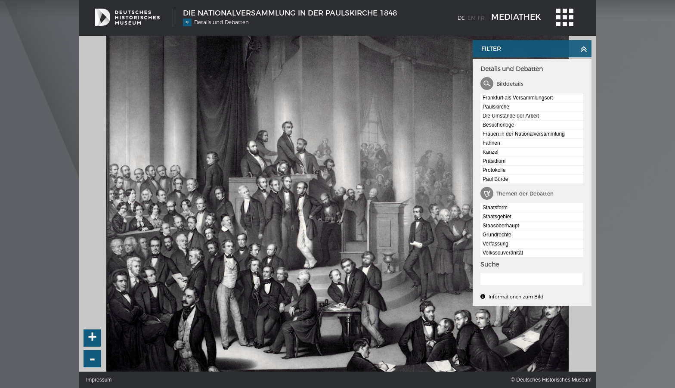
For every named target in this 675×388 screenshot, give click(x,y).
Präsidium (494, 161)
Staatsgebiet (497, 217)
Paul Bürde (495, 179)
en (471, 18)
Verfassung (495, 244)
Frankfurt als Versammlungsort (518, 98)
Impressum (98, 380)
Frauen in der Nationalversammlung (524, 134)
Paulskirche (496, 107)
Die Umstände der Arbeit (511, 116)
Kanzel (491, 152)
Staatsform (495, 208)
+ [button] (92, 338)
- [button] (92, 358)
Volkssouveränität (503, 253)
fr (481, 18)
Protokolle (494, 170)
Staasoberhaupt (501, 226)
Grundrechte (497, 235)
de (461, 18)
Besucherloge (498, 125)
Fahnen (491, 143)
